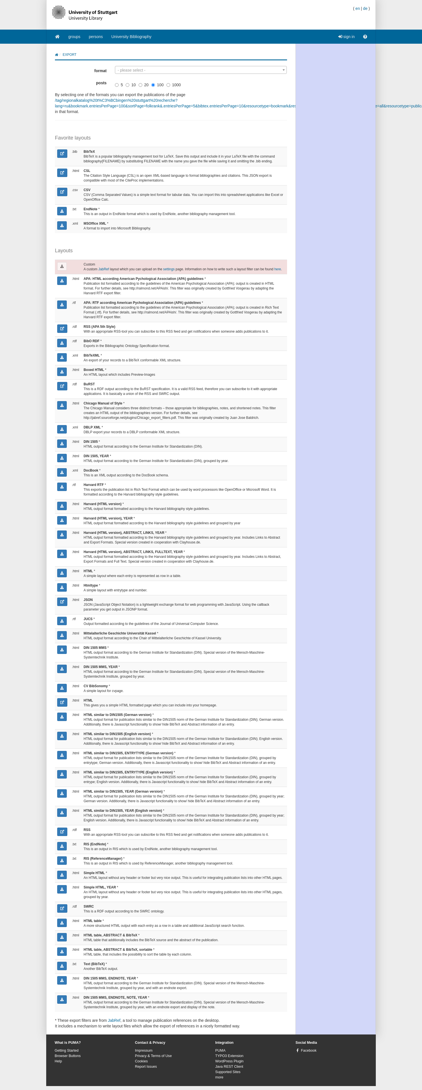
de (365, 8)
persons (96, 36)
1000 (173, 85)
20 (144, 85)
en (358, 8)
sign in (346, 36)
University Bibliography (131, 36)
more (219, 1077)
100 (157, 85)
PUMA (220, 1051)
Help (58, 1061)
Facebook (308, 1051)
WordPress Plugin (229, 1061)
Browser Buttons (68, 1056)
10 (131, 85)
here (277, 269)
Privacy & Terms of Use (153, 1056)
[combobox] (201, 70)
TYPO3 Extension (229, 1056)
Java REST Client (229, 1067)
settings (169, 269)
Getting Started (67, 1051)
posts (101, 83)
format (100, 70)
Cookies (141, 1061)
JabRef (103, 269)
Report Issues (146, 1067)
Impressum (143, 1051)
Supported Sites (228, 1072)
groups (74, 36)
